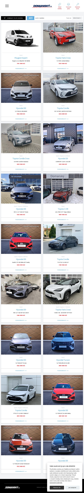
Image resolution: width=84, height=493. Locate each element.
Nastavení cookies (41, 487)
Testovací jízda (68, 5)
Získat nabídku (60, 5)
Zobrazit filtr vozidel (15, 18)
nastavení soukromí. (56, 483)
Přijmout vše (56, 487)
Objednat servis (77, 5)
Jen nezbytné (72, 487)
